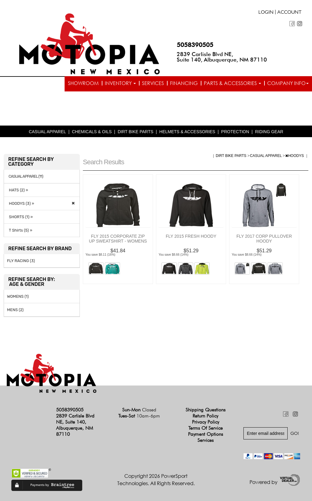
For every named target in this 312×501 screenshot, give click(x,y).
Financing (184, 83)
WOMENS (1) (18, 296)
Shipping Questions (205, 410)
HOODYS (295, 156)
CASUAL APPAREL (47, 131)
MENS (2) (15, 309)
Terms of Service (205, 428)
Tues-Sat (139, 416)
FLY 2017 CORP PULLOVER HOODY (264, 238)
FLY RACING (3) (21, 260)
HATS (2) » (17, 190)
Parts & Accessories (232, 83)
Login (266, 12)
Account (289, 12)
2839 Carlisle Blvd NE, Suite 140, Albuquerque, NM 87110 (222, 57)
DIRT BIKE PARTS (135, 131)
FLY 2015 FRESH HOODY (191, 236)
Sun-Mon (139, 410)
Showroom (83, 83)
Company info (288, 83)
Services (153, 83)
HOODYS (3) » (20, 203)
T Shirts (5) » (19, 230)
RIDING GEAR (269, 131)
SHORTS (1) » (20, 217)
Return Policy (205, 416)
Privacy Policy (205, 422)
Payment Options (205, 434)
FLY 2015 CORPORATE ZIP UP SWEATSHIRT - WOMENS (118, 238)
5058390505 (195, 45)
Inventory (120, 83)
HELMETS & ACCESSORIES (187, 131)
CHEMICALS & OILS (92, 131)
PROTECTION (235, 131)
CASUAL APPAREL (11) (26, 176)
